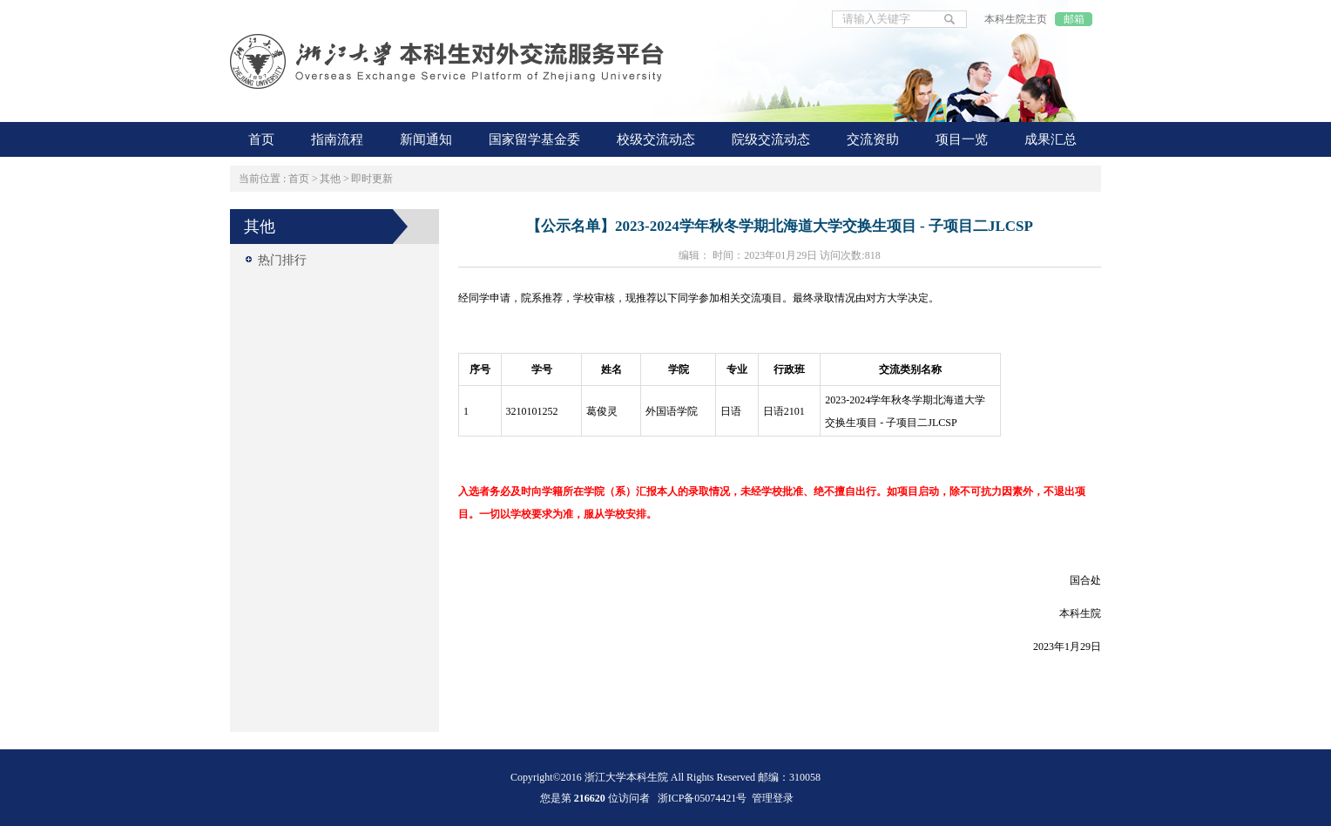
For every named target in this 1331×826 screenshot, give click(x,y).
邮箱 (1074, 19)
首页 (298, 179)
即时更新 (372, 179)
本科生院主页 (1015, 19)
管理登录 (773, 798)
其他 (330, 179)
